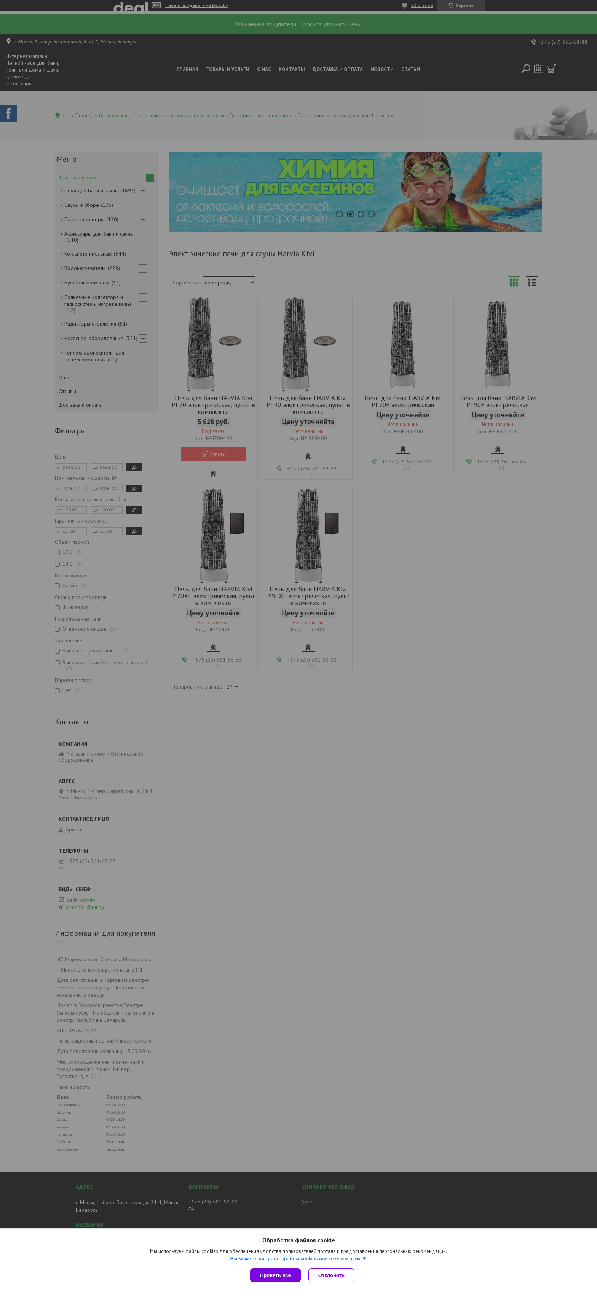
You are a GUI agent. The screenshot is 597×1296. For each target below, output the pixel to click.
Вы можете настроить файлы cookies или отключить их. (296, 1258)
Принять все (275, 1275)
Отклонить (331, 1275)
